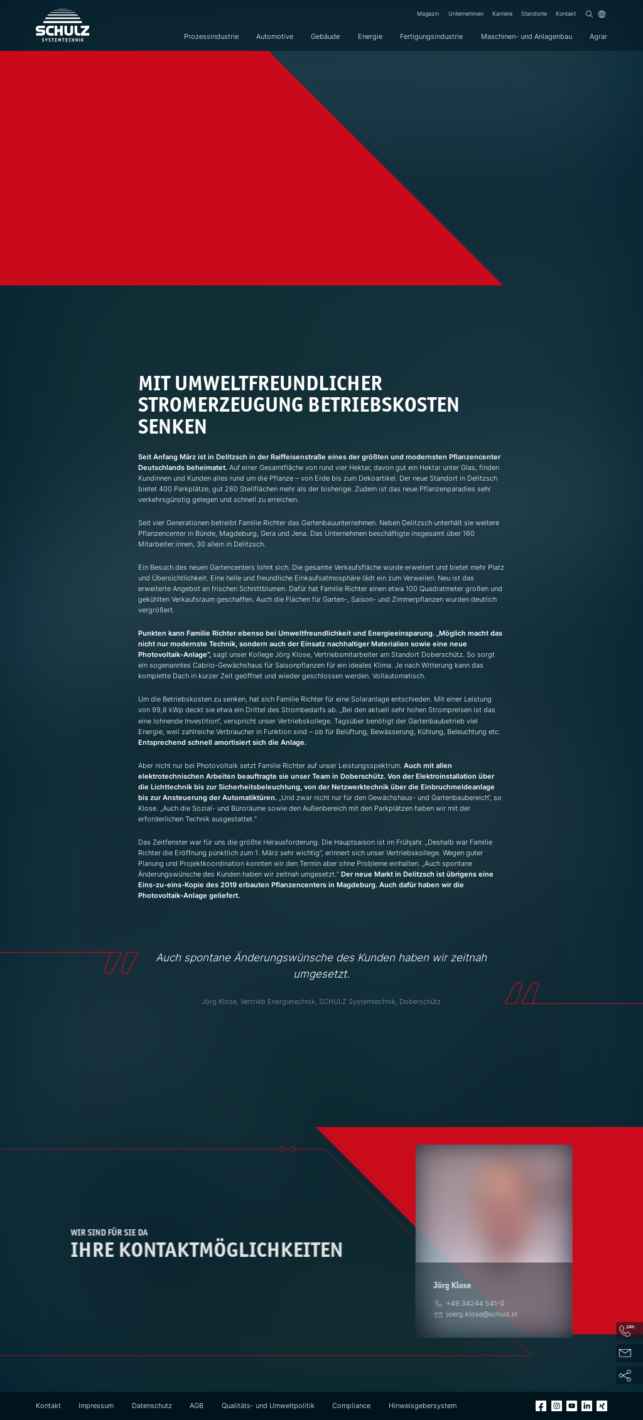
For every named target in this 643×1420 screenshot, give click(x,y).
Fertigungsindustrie (431, 36)
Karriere (502, 14)
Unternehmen (466, 14)
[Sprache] (602, 14)
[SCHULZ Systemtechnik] (62, 25)
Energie (370, 36)
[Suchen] (589, 14)
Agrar (598, 36)
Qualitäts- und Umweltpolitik (268, 1405)
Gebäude (325, 36)
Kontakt (566, 14)
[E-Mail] (482, 1314)
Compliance (351, 1405)
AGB (196, 1405)
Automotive (274, 36)
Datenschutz (152, 1405)
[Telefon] (475, 1303)
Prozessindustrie (211, 36)
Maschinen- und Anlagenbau (526, 36)
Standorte (534, 14)
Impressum (96, 1405)
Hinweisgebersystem (423, 1405)
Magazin (428, 14)
